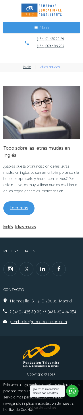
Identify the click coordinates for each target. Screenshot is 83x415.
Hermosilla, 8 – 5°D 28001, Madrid (41, 301)
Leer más (19, 208)
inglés (8, 227)
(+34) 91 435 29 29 (50, 39)
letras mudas (25, 227)
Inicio (27, 67)
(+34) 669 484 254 (50, 46)
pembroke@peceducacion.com (38, 321)
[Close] (78, 384)
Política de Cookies (18, 409)
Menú (44, 28)
